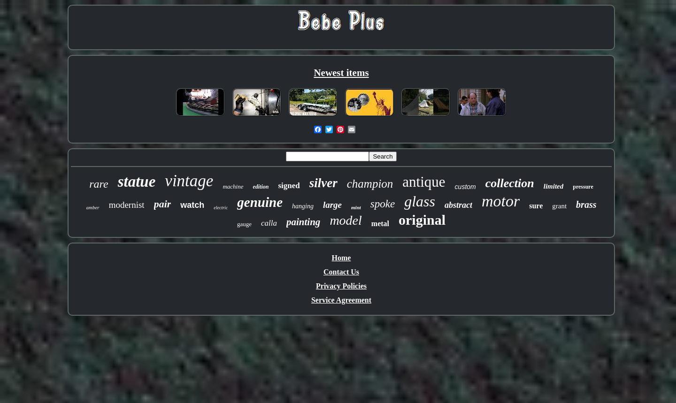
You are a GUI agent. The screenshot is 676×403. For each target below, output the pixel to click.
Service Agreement (341, 300)
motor (501, 201)
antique (423, 182)
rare (98, 184)
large (332, 205)
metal (380, 224)
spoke (382, 204)
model (345, 220)
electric (221, 207)
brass (586, 204)
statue (137, 181)
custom (465, 186)
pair (162, 204)
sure (536, 206)
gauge (244, 224)
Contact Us (341, 272)
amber (93, 207)
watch (192, 205)
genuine (260, 202)
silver (323, 183)
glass (419, 201)
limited (554, 186)
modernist (127, 205)
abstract (458, 205)
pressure (583, 186)
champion (370, 183)
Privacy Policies (341, 286)
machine (233, 186)
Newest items (341, 72)
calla (269, 223)
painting (303, 222)
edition (261, 186)
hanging (303, 206)
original (422, 220)
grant (559, 206)
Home (341, 258)
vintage (189, 181)
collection (509, 183)
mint (356, 207)
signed (289, 185)
